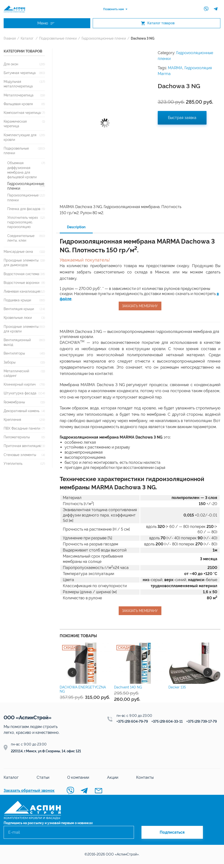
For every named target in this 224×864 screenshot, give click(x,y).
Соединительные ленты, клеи (20, 238)
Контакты (145, 777)
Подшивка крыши (17, 300)
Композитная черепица (22, 112)
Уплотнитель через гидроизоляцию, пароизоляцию (22, 222)
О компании (78, 777)
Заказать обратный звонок (29, 790)
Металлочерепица (18, 95)
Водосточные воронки (21, 282)
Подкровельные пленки (58, 38)
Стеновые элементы (20, 455)
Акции (112, 777)
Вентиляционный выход (17, 342)
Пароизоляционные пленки (23, 197)
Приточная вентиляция (22, 446)
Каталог (27, 38)
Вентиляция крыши (19, 309)
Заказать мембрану (140, 306)
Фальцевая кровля (18, 104)
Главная (10, 38)
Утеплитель (13, 463)
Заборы (10, 362)
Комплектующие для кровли (20, 137)
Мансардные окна (18, 251)
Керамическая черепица (15, 123)
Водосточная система (21, 274)
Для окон (11, 64)
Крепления (12, 419)
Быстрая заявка (182, 117)
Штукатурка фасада (20, 393)
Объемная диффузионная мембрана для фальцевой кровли (22, 170)
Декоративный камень (21, 411)
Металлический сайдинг (16, 373)
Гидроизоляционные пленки (104, 38)
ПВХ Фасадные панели (22, 428)
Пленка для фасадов (23, 209)
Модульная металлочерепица (18, 83)
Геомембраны (14, 402)
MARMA (175, 68)
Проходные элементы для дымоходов (21, 262)
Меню (45, 23)
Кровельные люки (18, 317)
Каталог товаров (157, 23)
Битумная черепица (20, 73)
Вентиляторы (14, 353)
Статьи (43, 777)
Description (76, 227)
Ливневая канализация (22, 291)
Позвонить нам (113, 9)
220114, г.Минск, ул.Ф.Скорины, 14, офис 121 (46, 751)
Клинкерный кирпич (20, 384)
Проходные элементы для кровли (21, 328)
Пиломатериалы (17, 437)
